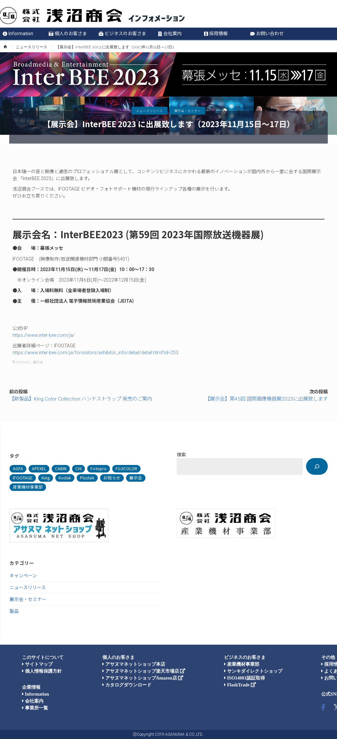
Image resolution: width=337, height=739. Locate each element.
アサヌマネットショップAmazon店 (142, 678)
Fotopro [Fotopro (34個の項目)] (99, 468)
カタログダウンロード (126, 684)
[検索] (317, 466)
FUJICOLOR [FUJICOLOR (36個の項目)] (126, 468)
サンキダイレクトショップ (253, 671)
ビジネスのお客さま (122, 33)
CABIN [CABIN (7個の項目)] (60, 468)
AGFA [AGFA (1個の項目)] (18, 468)
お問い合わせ (267, 33)
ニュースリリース (31, 47)
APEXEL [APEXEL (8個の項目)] (39, 468)
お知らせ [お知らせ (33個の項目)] (111, 477)
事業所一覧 (35, 707)
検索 (181, 454)
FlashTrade (240, 684)
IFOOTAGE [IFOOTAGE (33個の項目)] (23, 477)
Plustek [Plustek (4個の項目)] (87, 477)
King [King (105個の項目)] (45, 477)
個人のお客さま (68, 33)
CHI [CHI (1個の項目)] (78, 468)
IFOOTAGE (23, 362)
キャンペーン (23, 575)
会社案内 (170, 33)
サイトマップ (37, 664)
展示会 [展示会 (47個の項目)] (135, 477)
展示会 (38, 362)
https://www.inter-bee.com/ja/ (44, 335)
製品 (14, 611)
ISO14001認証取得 (244, 678)
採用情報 (216, 33)
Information (18, 33)
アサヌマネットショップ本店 (133, 664)
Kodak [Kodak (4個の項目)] (65, 477)
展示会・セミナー (187, 110)
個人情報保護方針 (42, 671)
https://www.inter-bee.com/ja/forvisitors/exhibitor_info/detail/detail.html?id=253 (95, 352)
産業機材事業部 (241, 664)
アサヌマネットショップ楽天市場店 (143, 671)
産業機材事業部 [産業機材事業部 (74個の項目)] (28, 487)
